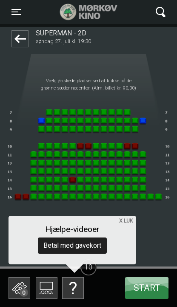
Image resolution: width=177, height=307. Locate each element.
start (147, 288)
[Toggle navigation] (16, 12)
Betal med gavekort (72, 245)
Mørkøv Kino (80, 12)
